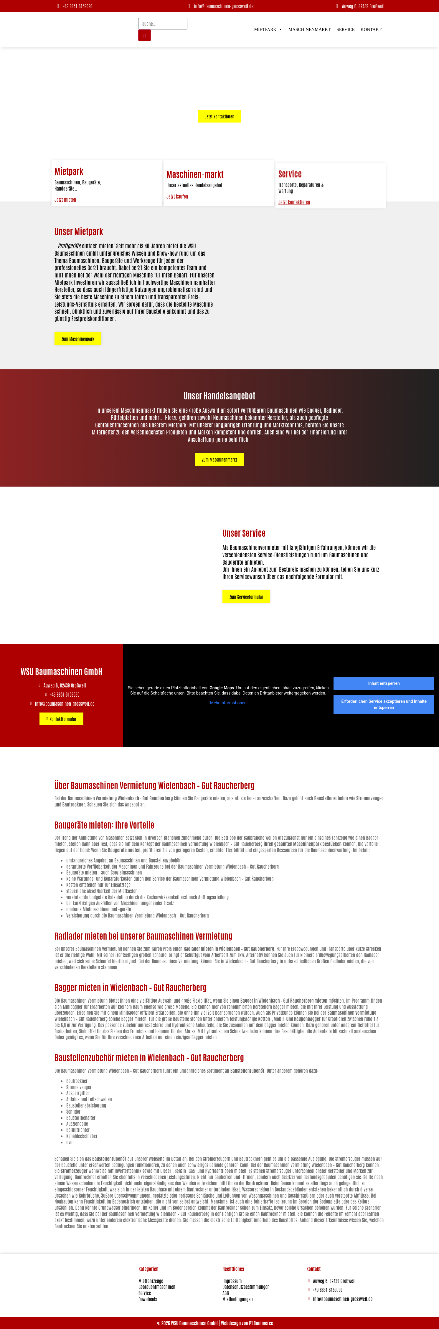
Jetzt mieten (65, 208)
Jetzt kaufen (177, 207)
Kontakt (371, 29)
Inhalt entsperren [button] (384, 683)
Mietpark (268, 29)
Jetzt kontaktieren (294, 236)
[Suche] (144, 35)
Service (345, 29)
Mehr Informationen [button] (228, 702)
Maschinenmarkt (309, 29)
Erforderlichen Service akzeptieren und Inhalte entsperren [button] (384, 704)
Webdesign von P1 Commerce (247, 1323)
